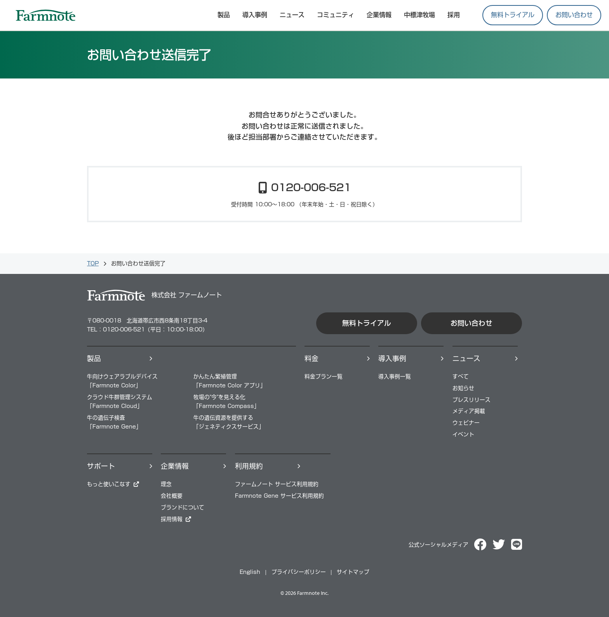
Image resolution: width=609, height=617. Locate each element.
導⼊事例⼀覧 (394, 376)
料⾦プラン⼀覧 (323, 376)
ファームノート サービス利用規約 (276, 484)
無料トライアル (512, 15)
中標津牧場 (419, 15)
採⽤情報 (172, 519)
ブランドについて (182, 507)
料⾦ (311, 358)
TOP (93, 263)
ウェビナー (466, 422)
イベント (463, 434)
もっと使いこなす (108, 484)
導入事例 (254, 15)
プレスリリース (471, 400)
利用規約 (249, 466)
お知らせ (463, 388)
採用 (453, 15)
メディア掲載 (468, 411)
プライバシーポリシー (298, 572)
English (250, 572)
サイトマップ (353, 572)
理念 (166, 484)
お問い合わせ (574, 15)
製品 (94, 358)
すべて (460, 376)
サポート (101, 466)
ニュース (292, 15)
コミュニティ (335, 15)
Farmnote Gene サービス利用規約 (279, 495)
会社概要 (172, 495)
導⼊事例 (392, 358)
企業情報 (379, 15)
